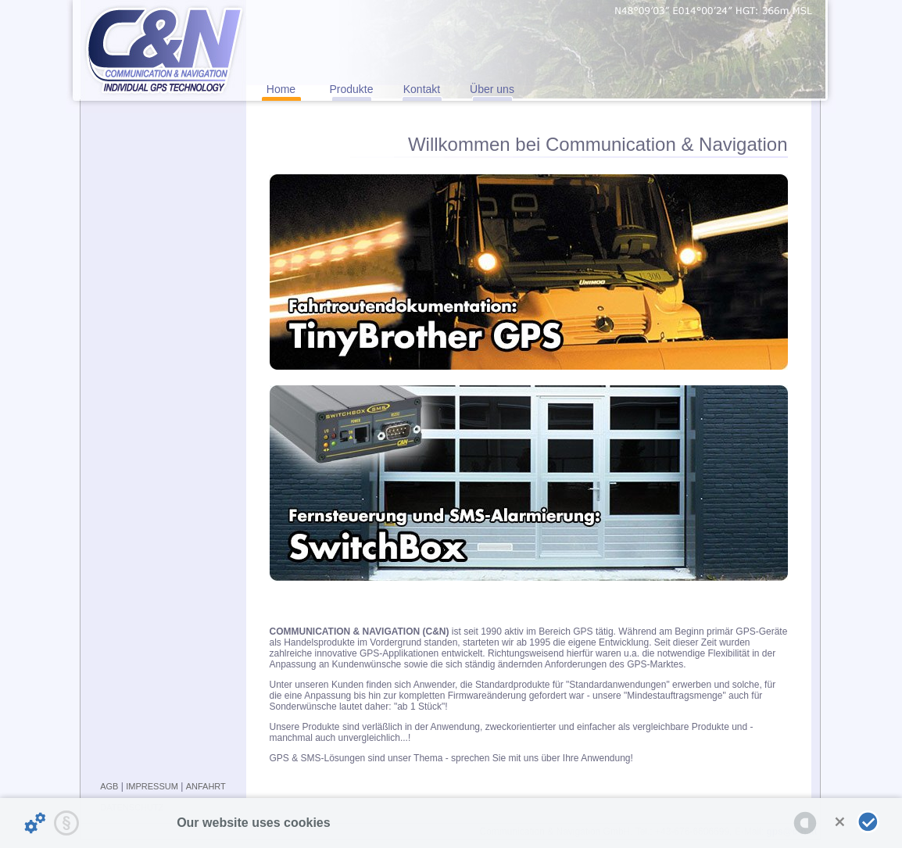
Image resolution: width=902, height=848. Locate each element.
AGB (109, 786)
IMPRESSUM (152, 786)
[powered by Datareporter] (805, 822)
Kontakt (421, 89)
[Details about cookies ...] (35, 822)
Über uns (492, 89)
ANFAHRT (206, 786)
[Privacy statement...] (66, 822)
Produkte (351, 89)
